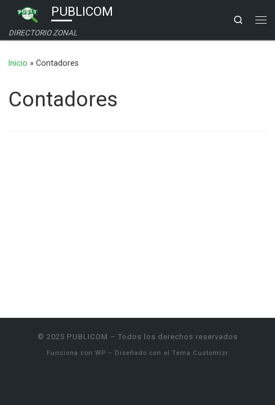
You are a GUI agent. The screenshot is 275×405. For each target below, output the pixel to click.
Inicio (18, 63)
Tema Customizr (200, 353)
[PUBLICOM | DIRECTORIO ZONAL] (27, 13)
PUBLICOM (87, 336)
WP (100, 353)
